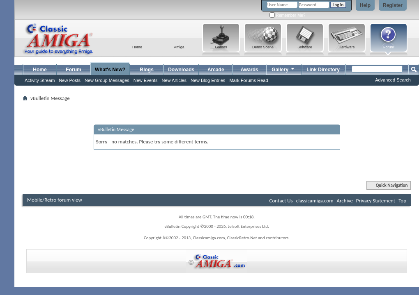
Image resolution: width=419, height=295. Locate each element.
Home (39, 70)
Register (393, 5)
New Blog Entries (208, 80)
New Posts (70, 80)
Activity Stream (40, 80)
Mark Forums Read (248, 80)
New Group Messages (107, 80)
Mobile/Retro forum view (54, 200)
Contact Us (281, 200)
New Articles (173, 80)
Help (365, 5)
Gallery (283, 68)
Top (402, 200)
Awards (249, 70)
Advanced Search (393, 79)
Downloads (181, 70)
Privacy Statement (375, 200)
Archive (344, 200)
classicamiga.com (315, 200)
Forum (73, 70)
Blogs (147, 70)
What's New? (110, 70)
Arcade (215, 70)
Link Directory (323, 70)
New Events (146, 80)
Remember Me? (287, 15)
